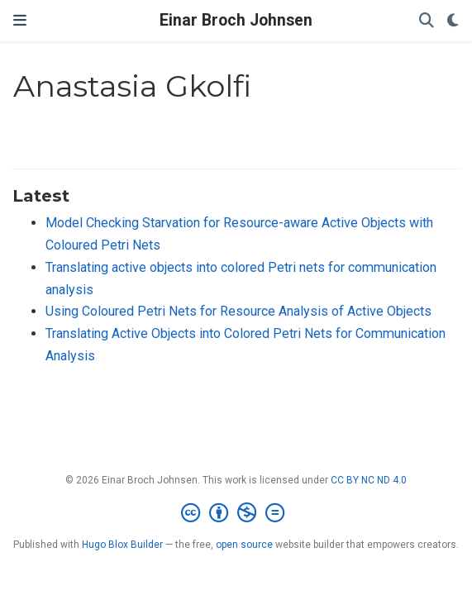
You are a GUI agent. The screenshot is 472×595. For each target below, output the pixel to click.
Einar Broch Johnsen (236, 20)
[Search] (426, 21)
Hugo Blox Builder (122, 544)
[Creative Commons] (236, 513)
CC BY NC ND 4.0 (369, 480)
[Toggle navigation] (19, 20)
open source (244, 544)
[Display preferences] (453, 21)
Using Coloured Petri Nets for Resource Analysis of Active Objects (238, 311)
